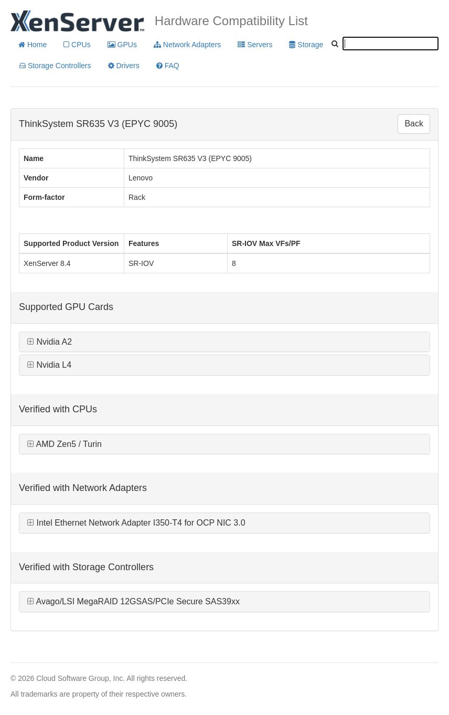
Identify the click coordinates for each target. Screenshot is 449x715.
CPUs (76, 44)
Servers (255, 44)
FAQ (167, 65)
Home (32, 44)
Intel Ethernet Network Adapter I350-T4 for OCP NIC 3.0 (136, 522)
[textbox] (391, 43)
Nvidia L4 (49, 364)
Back (413, 123)
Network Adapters (187, 44)
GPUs (122, 44)
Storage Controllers (55, 65)
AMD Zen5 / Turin (64, 444)
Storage (306, 44)
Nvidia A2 (49, 341)
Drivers (124, 65)
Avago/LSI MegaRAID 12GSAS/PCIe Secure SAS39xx (133, 601)
